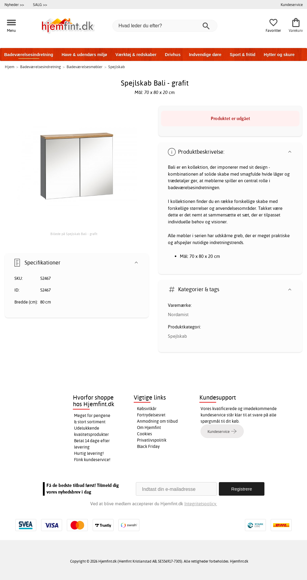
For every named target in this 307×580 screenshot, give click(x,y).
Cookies (144, 434)
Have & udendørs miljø (84, 54)
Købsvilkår (146, 408)
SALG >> (40, 4)
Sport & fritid (242, 54)
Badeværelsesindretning (28, 54)
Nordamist (178, 314)
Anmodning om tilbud (157, 421)
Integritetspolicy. (200, 503)
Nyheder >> (14, 4)
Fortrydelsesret (151, 415)
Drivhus (172, 54)
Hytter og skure (279, 54)
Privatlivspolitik (151, 440)
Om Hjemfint (149, 427)
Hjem (9, 66)
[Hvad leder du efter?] (164, 26)
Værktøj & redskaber (135, 54)
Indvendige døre (205, 54)
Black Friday (148, 446)
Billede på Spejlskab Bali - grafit (73, 234)
